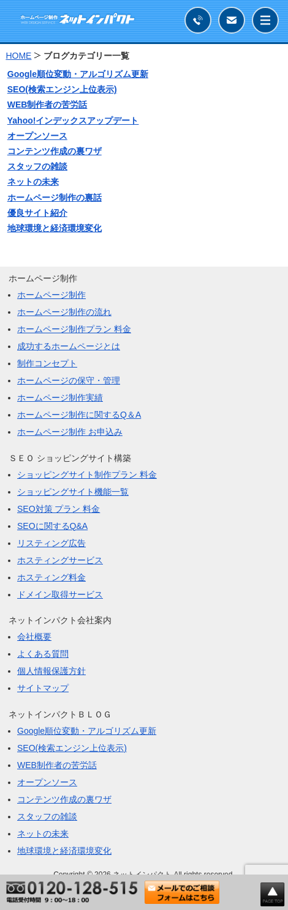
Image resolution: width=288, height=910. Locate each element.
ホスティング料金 (51, 577)
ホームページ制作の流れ (64, 312)
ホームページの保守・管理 (68, 380)
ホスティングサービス (60, 560)
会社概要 (34, 637)
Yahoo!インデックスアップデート (73, 120)
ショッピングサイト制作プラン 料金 (87, 474)
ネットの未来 (33, 182)
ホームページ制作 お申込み (70, 432)
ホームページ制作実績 (60, 397)
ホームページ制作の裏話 (54, 197)
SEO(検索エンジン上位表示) (62, 89)
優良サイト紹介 (37, 213)
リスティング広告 (51, 543)
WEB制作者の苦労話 (47, 104)
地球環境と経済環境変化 (54, 228)
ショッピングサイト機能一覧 (73, 492)
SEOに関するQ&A (52, 526)
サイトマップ (43, 688)
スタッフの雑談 (37, 166)
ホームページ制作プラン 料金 (74, 329)
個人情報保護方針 (51, 671)
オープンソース (37, 136)
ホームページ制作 (51, 295)
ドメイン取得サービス (60, 594)
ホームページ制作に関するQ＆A (79, 415)
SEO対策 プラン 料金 (58, 509)
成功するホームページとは (68, 346)
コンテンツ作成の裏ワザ (54, 151)
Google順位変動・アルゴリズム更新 (77, 74)
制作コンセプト (47, 363)
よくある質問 (43, 654)
